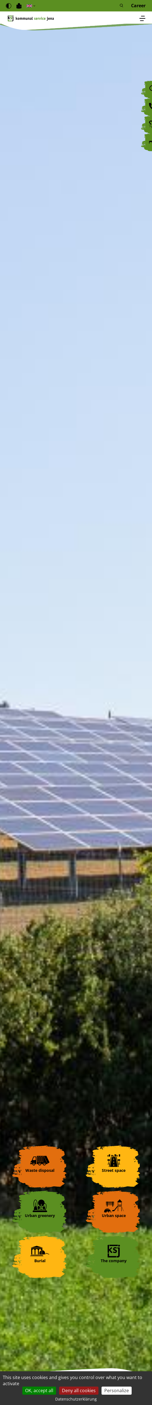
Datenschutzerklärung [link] (76, 1399)
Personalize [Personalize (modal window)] (116, 1390)
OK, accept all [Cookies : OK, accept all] (39, 1390)
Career (138, 5)
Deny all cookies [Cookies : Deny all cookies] (79, 1390)
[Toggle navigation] (142, 19)
